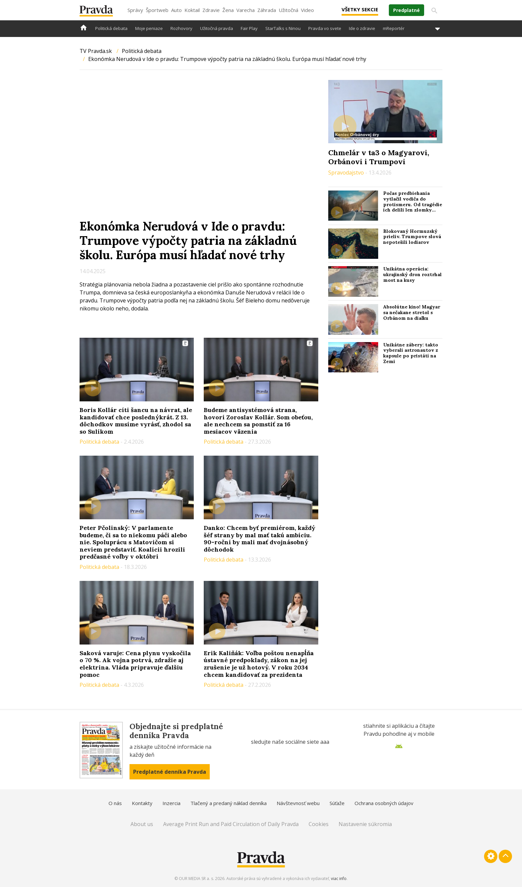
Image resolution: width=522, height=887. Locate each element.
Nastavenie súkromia (365, 824)
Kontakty (142, 803)
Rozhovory (181, 28)
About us (141, 824)
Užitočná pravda (216, 28)
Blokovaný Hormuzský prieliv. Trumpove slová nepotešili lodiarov (412, 236)
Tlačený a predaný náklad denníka (228, 803)
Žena (228, 10)
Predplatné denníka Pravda (169, 771)
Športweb (157, 10)
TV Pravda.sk (96, 51)
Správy (135, 10)
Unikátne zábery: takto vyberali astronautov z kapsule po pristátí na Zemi (410, 353)
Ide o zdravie (362, 28)
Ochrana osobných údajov (384, 803)
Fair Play (249, 28)
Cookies (319, 824)
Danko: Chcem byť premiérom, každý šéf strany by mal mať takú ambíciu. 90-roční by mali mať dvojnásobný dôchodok (259, 538)
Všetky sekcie (360, 9)
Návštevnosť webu (298, 803)
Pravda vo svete (324, 28)
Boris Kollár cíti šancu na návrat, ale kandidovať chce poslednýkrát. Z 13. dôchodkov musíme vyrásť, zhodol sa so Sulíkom (136, 420)
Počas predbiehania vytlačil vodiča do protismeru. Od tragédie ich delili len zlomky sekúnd (412, 204)
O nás (115, 803)
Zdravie (211, 10)
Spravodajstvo (346, 172)
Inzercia (171, 803)
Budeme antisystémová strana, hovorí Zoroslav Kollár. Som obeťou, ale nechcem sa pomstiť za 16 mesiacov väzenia (258, 420)
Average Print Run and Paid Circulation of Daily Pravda (231, 824)
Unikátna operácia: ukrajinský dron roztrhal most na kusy (412, 274)
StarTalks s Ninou (283, 28)
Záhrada (266, 10)
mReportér (393, 28)
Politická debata (111, 28)
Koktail (192, 10)
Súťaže (337, 803)
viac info (339, 878)
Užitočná (288, 10)
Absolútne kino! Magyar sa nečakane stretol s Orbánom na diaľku (411, 312)
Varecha (245, 10)
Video (307, 10)
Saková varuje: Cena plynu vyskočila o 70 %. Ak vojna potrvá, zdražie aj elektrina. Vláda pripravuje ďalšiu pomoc (135, 663)
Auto (176, 10)
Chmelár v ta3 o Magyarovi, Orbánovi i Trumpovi (378, 157)
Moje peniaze (149, 28)
